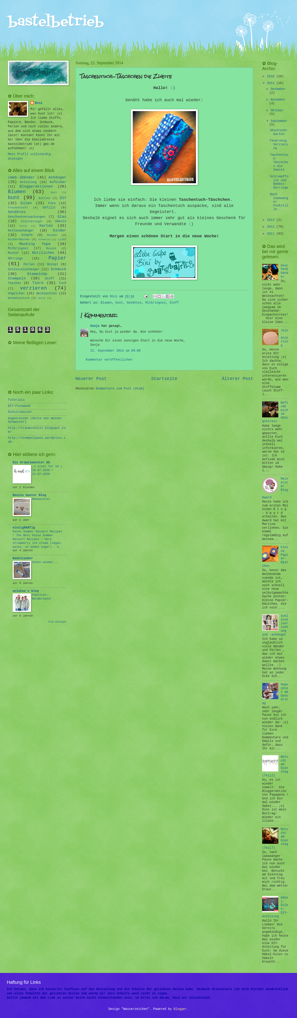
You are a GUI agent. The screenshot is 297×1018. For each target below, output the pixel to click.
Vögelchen (16, 293)
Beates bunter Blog (29, 495)
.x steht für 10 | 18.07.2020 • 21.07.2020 (47, 470)
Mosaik (51, 248)
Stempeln (17, 278)
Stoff (174, 302)
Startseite (164, 378)
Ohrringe (15, 258)
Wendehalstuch (19, 298)
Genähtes (134, 302)
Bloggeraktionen (36, 186)
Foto (52, 203)
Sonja (94, 326)
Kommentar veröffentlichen (109, 359)
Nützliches (43, 253)
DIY (63, 198)
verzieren (33, 288)
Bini (38, 103)
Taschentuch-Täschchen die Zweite (279, 162)
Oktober (277, 110)
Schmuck (58, 269)
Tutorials (16, 400)
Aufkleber (58, 182)
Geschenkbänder (284, 271)
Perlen (29, 264)
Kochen (52, 235)
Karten (46, 226)
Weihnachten (46, 293)
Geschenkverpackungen (26, 217)
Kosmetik (44, 239)
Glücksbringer (32, 221)
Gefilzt (49, 207)
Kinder (59, 230)
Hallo (23, 226)
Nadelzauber (23, 558)
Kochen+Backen (19, 239)
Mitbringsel (155, 302)
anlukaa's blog (26, 591)
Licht (62, 239)
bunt (119, 302)
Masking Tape (35, 244)
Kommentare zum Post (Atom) (120, 388)
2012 (271, 227)
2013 (271, 220)
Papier (58, 258)
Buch (54, 192)
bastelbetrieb (56, 22)
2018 (271, 76)
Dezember (278, 89)
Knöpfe (27, 235)
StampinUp (37, 274)
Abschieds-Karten (279, 132)
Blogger (180, 1009)
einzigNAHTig (24, 527)
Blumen (106, 302)
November (278, 99)
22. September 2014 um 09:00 (115, 350)
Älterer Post (237, 378)
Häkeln (60, 221)
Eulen (26, 203)
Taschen (14, 283)
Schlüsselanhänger (24, 269)
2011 (271, 234)
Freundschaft (18, 207)
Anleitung (28, 182)
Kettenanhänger (21, 230)
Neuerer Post (91, 378)
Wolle (41, 298)
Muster (13, 253)
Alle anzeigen (57, 621)
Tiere (38, 283)
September (279, 121)
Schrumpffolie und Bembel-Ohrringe (279, 182)
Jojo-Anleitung (284, 338)
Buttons (44, 198)
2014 (271, 83)
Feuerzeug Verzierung (279, 144)
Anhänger (57, 177)
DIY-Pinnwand (19, 406)
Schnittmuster (20, 412)
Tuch (62, 283)
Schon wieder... (45, 562)
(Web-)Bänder (21, 177)
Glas (61, 217)
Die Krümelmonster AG (31, 462)
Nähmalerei (41, 499)
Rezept (52, 264)
